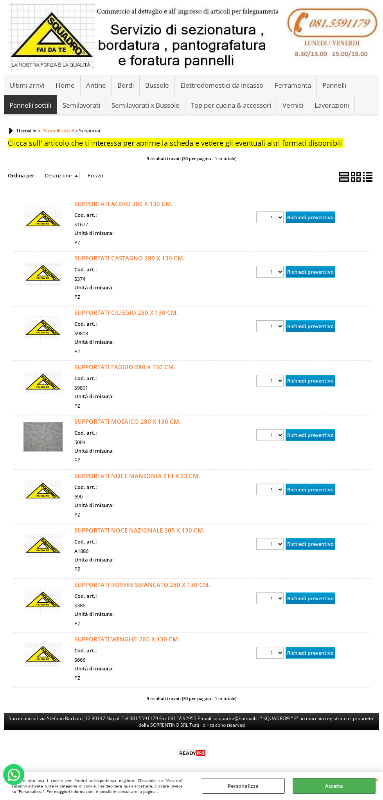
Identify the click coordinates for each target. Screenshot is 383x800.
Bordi (125, 85)
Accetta (334, 785)
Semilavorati (81, 105)
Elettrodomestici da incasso (221, 85)
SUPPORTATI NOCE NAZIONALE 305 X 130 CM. (139, 530)
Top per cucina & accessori (231, 105)
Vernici (292, 105)
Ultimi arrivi (26, 85)
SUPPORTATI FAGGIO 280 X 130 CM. (124, 367)
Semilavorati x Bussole (145, 105)
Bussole (157, 85)
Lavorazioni (332, 105)
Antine (96, 85)
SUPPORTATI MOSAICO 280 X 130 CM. (127, 421)
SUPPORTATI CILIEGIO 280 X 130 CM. (126, 312)
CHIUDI (376, 780)
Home (65, 85)
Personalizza (243, 785)
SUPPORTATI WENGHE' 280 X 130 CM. (127, 639)
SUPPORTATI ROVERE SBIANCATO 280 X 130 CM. (142, 585)
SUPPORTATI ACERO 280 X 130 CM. (123, 204)
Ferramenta (293, 85)
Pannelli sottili (30, 105)
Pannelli (334, 85)
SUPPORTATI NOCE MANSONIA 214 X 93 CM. (137, 476)
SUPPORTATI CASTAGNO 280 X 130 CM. (129, 258)
